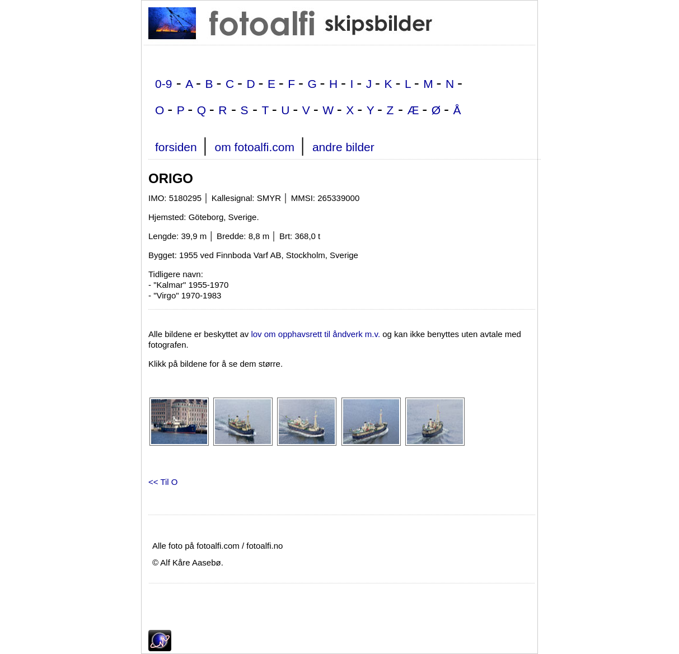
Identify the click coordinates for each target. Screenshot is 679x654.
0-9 (163, 83)
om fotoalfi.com (254, 147)
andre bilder (343, 147)
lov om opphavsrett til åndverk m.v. (315, 334)
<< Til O (163, 482)
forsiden (176, 147)
